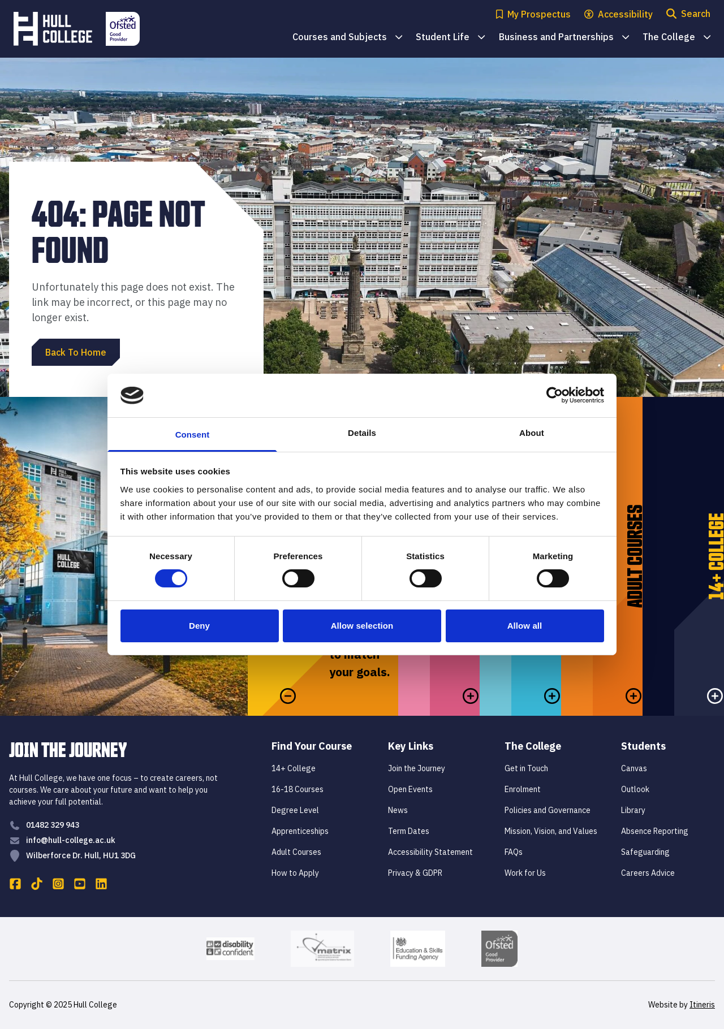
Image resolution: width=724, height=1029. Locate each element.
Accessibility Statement (430, 852)
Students (643, 746)
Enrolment (523, 789)
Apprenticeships (300, 831)
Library (633, 810)
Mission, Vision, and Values (551, 831)
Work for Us (525, 873)
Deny (199, 625)
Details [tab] (362, 433)
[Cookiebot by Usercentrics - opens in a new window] (554, 395)
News (398, 810)
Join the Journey (416, 768)
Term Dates (408, 831)
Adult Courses (296, 852)
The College (676, 37)
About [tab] (531, 433)
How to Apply (295, 873)
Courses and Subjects (347, 37)
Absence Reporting (654, 831)
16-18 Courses (298, 789)
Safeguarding (645, 852)
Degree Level (295, 810)
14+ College (294, 768)
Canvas (634, 768)
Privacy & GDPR (415, 873)
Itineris (702, 1005)
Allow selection (362, 625)
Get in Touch (526, 768)
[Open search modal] (688, 14)
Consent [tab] (192, 434)
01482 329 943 (52, 825)
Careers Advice (648, 873)
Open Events (410, 789)
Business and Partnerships (564, 37)
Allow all (524, 625)
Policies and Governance (548, 810)
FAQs (514, 852)
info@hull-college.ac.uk (70, 840)
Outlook (635, 789)
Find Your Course (312, 746)
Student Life (450, 37)
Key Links (410, 746)
